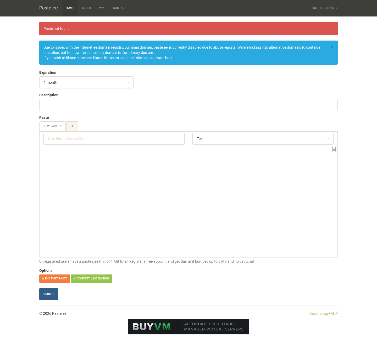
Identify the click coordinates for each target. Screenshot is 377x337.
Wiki (102, 8)
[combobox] (86, 82)
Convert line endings (91, 278)
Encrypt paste (54, 278)
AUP (334, 313)
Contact (119, 8)
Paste (44, 117)
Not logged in (325, 8)
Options (45, 270)
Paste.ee (48, 7)
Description (48, 95)
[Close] (332, 47)
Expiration (47, 72)
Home (70, 8)
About (86, 8)
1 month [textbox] (50, 82)
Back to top (318, 313)
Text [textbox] (200, 139)
